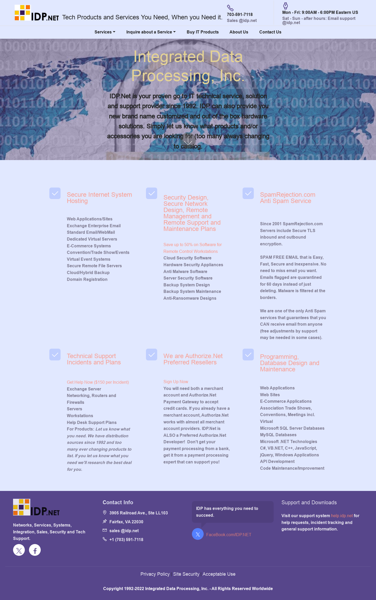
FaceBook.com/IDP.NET (228, 536)
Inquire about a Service (149, 32)
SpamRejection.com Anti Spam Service (287, 206)
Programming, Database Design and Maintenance (289, 374)
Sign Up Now (175, 424)
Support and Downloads (309, 507)
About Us (239, 32)
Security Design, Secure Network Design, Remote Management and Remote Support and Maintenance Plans (192, 233)
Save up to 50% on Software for (192, 283)
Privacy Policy (155, 574)
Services (103, 32)
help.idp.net (342, 525)
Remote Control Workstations (190, 290)
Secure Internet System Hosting (99, 206)
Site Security (186, 574)
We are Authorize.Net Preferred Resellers (193, 367)
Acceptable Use (219, 574)
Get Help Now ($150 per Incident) (98, 428)
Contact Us (270, 32)
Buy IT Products (203, 32)
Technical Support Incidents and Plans (94, 367)
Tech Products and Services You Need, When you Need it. (142, 17)
